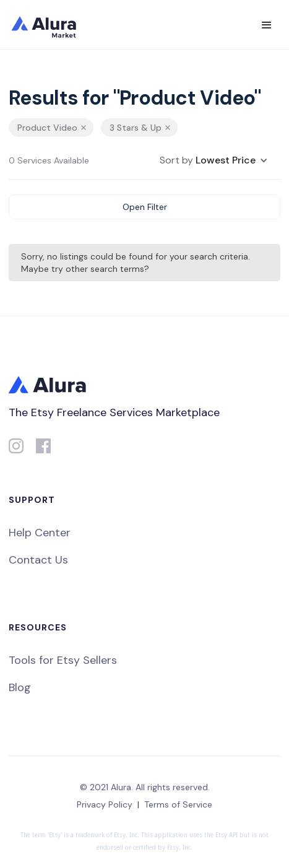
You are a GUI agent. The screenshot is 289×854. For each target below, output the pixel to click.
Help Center (40, 532)
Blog (20, 687)
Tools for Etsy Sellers (63, 660)
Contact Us (38, 560)
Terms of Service (178, 804)
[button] (266, 25)
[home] (52, 25)
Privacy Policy (104, 804)
